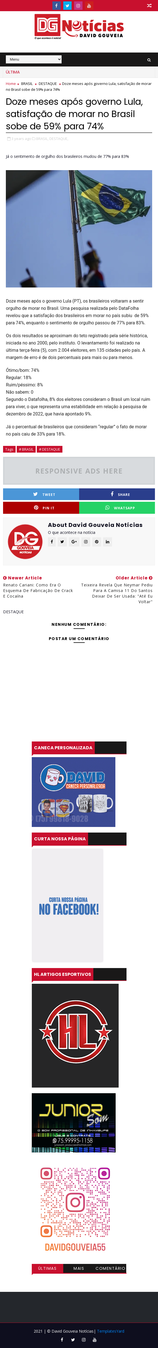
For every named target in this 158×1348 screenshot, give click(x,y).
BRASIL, (42, 138)
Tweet (44, 494)
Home (11, 83)
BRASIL (27, 83)
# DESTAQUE (49, 449)
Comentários (110, 1269)
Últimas (47, 1268)
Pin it (44, 507)
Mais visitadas (79, 1269)
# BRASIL (26, 449)
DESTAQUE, (58, 138)
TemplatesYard (110, 1331)
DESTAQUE (48, 83)
